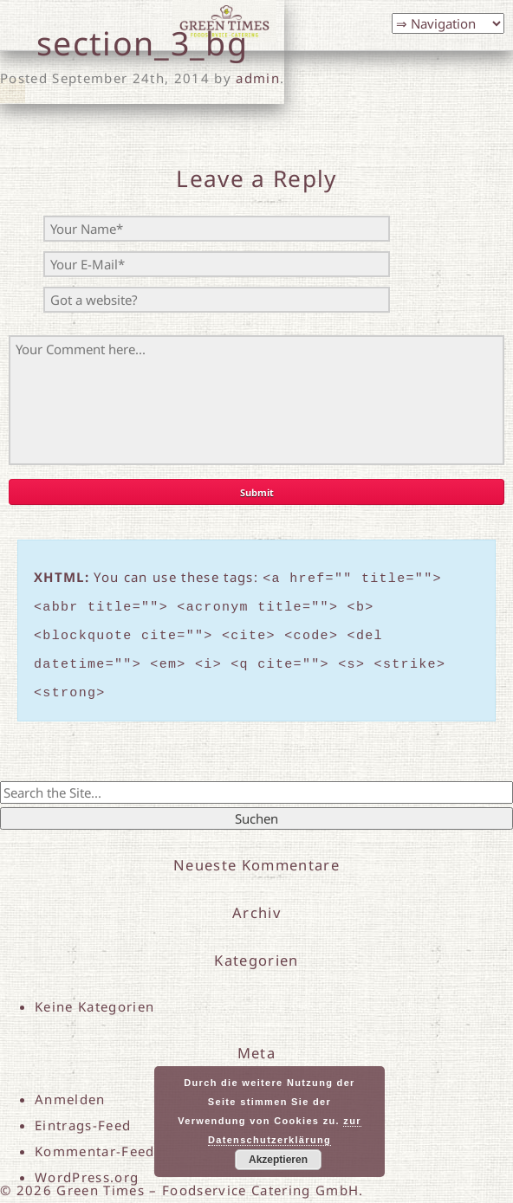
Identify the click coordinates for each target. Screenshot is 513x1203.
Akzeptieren (278, 1160)
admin (258, 78)
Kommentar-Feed (95, 1138)
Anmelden (70, 1086)
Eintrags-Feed (83, 1112)
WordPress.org (87, 1164)
